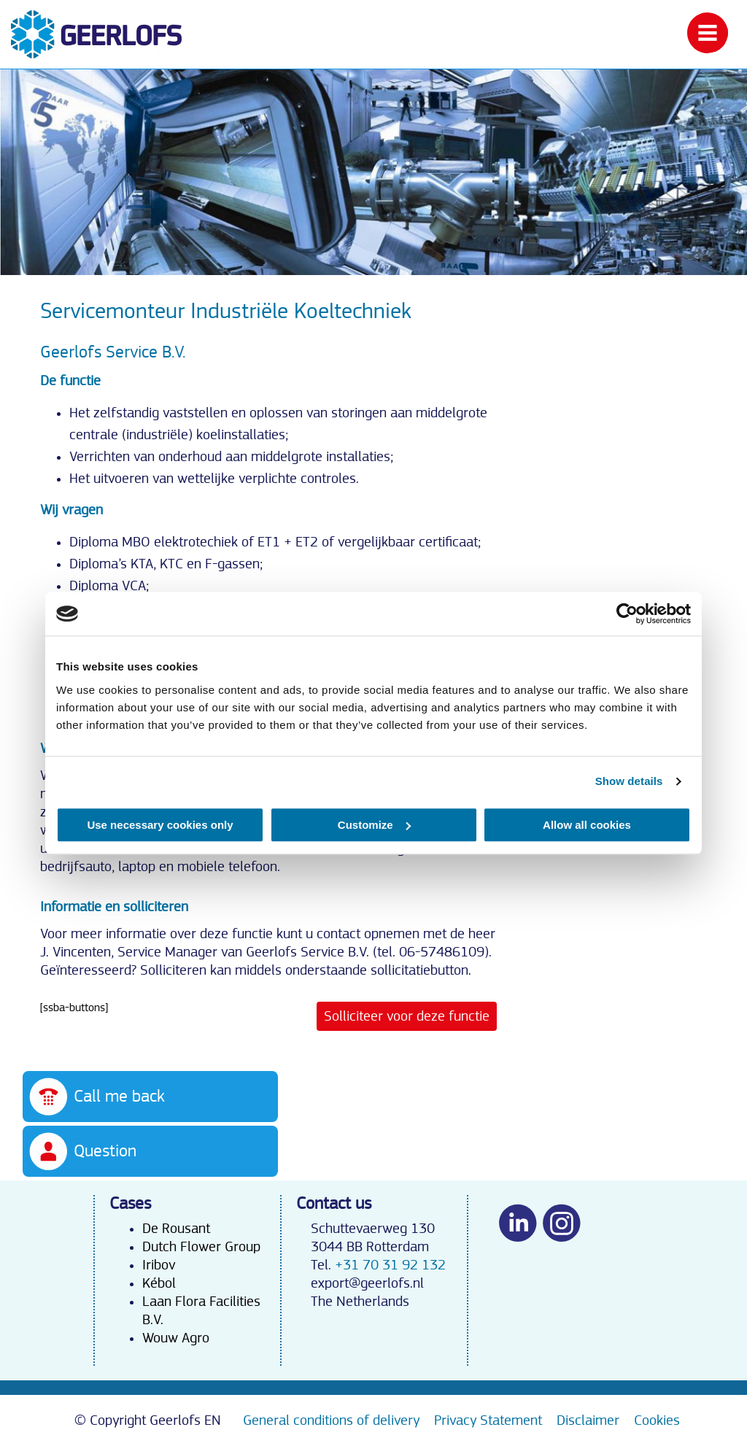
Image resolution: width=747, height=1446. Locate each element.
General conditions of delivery (331, 1420)
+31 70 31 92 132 (390, 1265)
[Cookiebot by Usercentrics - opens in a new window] (627, 614)
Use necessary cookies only (160, 825)
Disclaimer (588, 1420)
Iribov (158, 1265)
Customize (374, 825)
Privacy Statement (488, 1420)
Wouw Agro (175, 1338)
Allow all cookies (587, 825)
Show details (629, 781)
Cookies (657, 1420)
